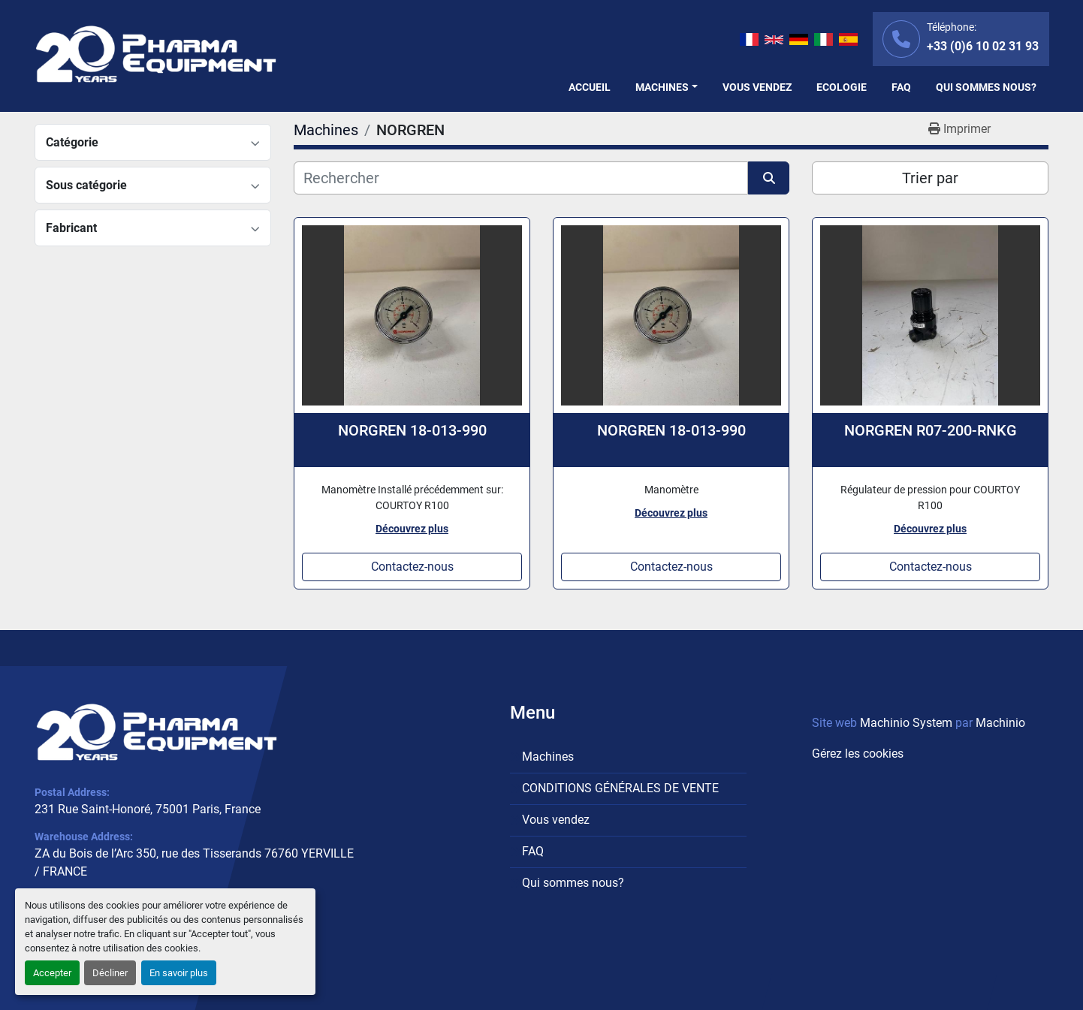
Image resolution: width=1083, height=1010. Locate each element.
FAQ (901, 87)
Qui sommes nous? (986, 87)
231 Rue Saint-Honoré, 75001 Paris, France (148, 809)
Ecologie (841, 87)
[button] (666, 87)
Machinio (1000, 723)
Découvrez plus (412, 529)
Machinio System (906, 723)
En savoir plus (178, 972)
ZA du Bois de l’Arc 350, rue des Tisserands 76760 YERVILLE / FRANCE (194, 862)
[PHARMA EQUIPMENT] (157, 732)
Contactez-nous (412, 566)
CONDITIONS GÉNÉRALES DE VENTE (620, 788)
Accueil (590, 87)
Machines (662, 87)
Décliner (110, 972)
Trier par (930, 178)
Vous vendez (757, 87)
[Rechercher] (521, 177)
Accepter (52, 972)
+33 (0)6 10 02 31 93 (983, 46)
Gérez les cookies (858, 753)
